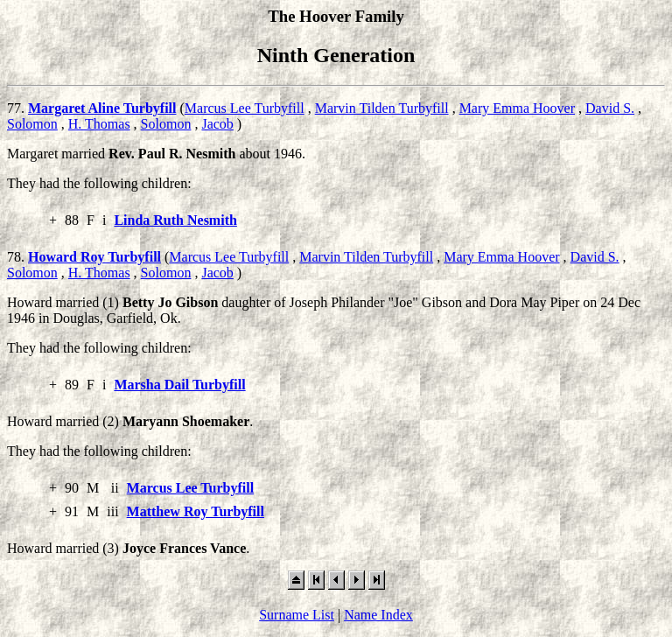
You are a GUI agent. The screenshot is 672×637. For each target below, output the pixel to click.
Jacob (217, 123)
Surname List (296, 614)
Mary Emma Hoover (517, 108)
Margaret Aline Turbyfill (102, 108)
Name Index (378, 614)
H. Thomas (99, 123)
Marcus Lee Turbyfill (244, 108)
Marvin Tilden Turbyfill (382, 108)
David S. (609, 108)
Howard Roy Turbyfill (94, 256)
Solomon (32, 123)
